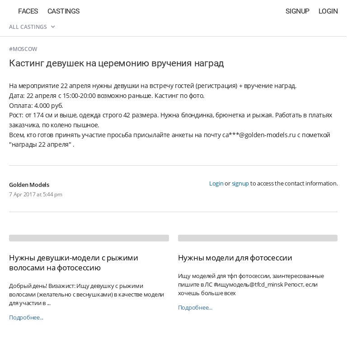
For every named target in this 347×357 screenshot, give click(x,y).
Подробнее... (26, 317)
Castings (63, 11)
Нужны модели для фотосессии (235, 257)
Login (328, 11)
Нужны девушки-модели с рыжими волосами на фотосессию (73, 262)
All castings (32, 27)
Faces (28, 11)
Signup (297, 11)
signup (240, 183)
